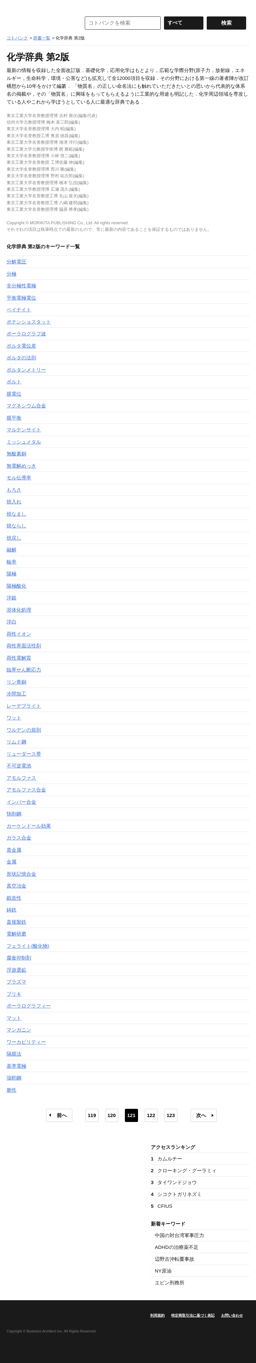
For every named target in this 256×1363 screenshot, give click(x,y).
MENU (13, 6)
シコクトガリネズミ (176, 1194)
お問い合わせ (232, 1315)
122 (151, 1115)
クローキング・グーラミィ (184, 1170)
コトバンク (39, 23)
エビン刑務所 (169, 1282)
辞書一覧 (41, 38)
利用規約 (157, 1315)
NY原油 (163, 1271)
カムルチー (166, 1158)
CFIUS (161, 1206)
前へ (62, 1115)
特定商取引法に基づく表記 (193, 1315)
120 (111, 1115)
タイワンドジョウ (174, 1182)
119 (92, 1115)
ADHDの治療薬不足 (176, 1247)
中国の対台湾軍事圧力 (179, 1235)
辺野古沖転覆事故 (174, 1259)
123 (171, 1115)
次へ (201, 1115)
